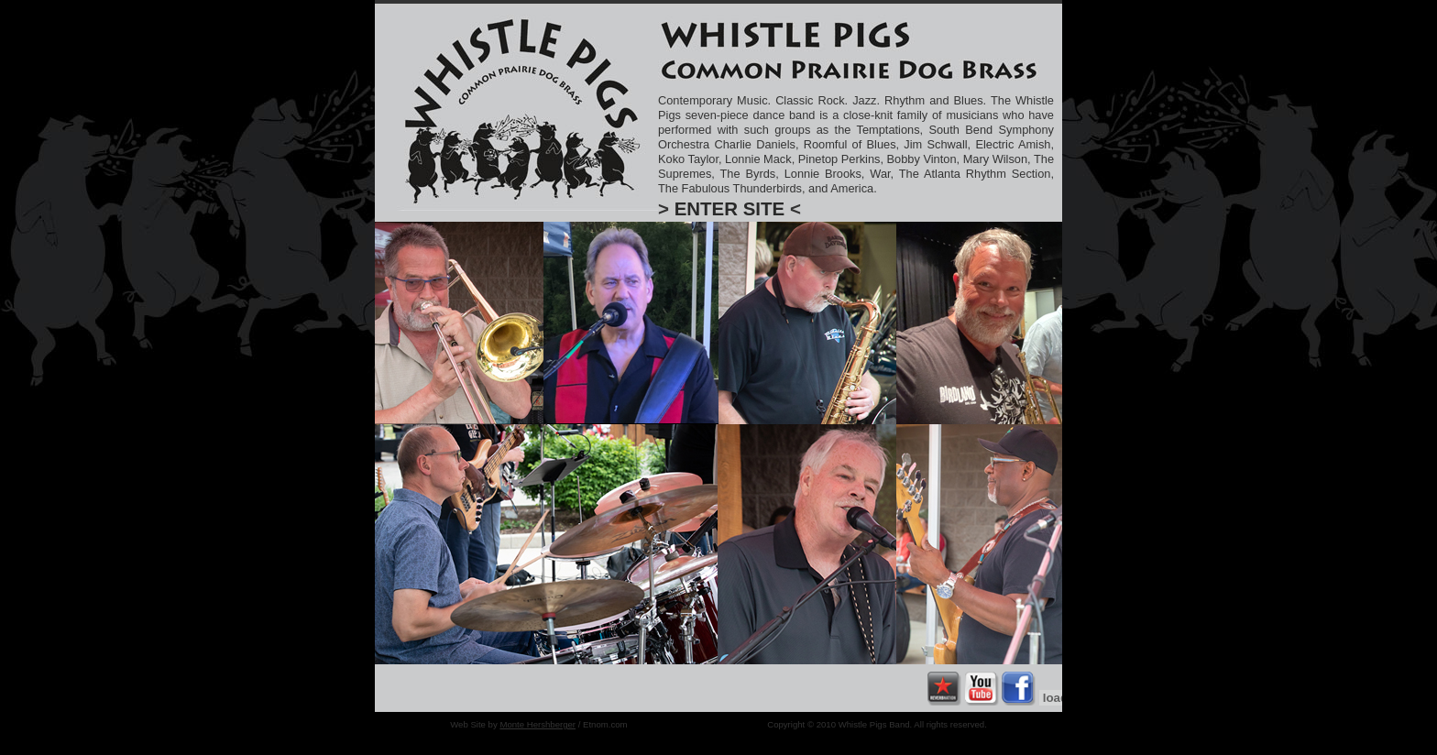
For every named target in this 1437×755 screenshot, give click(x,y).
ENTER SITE (730, 208)
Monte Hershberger (537, 724)
